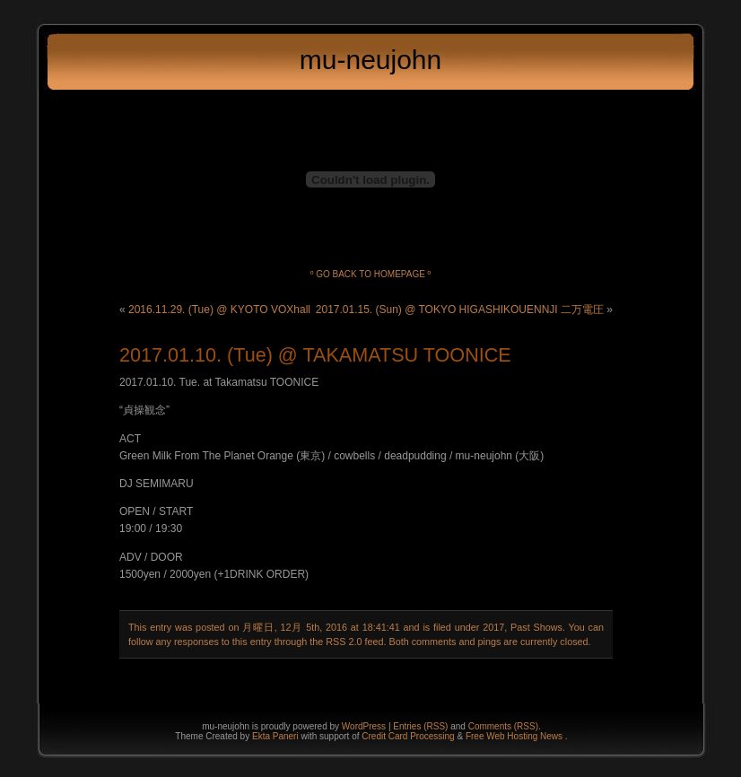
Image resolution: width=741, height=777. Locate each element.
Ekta (262, 736)
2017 (493, 627)
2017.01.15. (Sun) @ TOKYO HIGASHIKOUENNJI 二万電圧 (460, 309)
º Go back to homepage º (371, 274)
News (552, 736)
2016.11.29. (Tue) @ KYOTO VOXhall (219, 309)
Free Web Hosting (503, 736)
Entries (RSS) (420, 726)
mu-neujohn (370, 59)
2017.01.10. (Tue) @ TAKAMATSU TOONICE (315, 355)
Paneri (286, 736)
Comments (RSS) (503, 726)
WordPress (364, 726)
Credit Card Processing (409, 736)
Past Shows (536, 627)
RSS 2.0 (344, 641)
